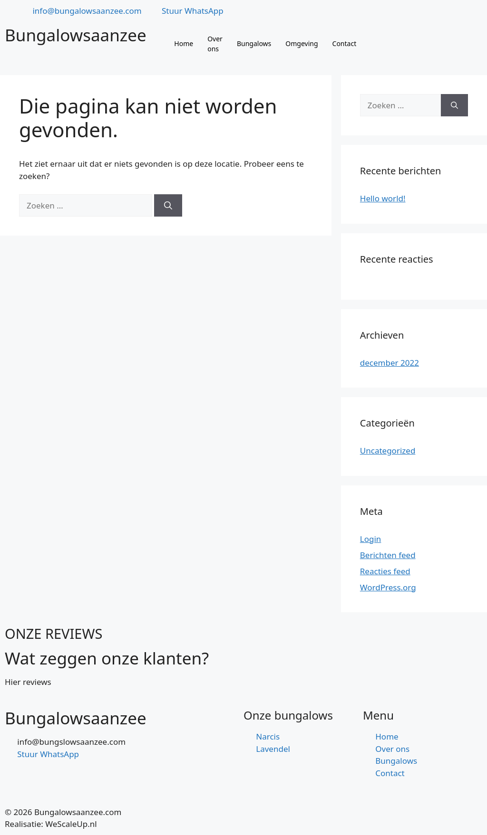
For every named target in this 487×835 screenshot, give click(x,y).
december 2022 (389, 362)
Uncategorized (388, 450)
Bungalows (254, 43)
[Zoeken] (168, 205)
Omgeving (301, 43)
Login (370, 538)
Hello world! (383, 198)
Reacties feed (385, 571)
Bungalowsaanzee (75, 35)
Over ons (215, 43)
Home (183, 43)
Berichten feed (388, 555)
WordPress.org (388, 587)
